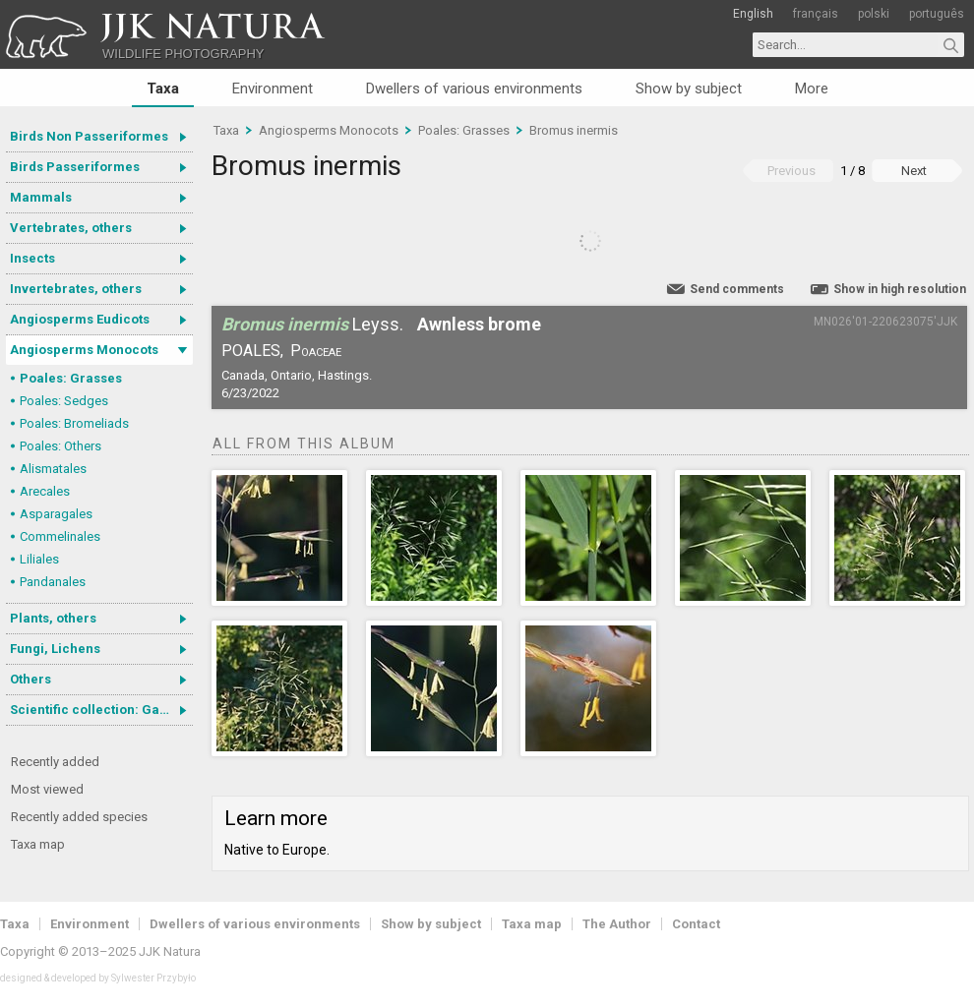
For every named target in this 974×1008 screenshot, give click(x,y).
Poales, (252, 350)
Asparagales (56, 513)
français (815, 14)
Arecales (45, 491)
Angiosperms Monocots (84, 349)
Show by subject (689, 88)
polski (873, 14)
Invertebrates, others (76, 288)
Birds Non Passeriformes (89, 136)
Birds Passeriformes (75, 166)
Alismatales (53, 468)
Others (30, 679)
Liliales (39, 559)
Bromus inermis (573, 130)
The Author (616, 924)
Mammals (41, 197)
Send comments (737, 289)
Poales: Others (60, 446)
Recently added (55, 761)
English (753, 14)
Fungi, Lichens (55, 648)
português (936, 14)
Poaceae (315, 350)
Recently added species (79, 816)
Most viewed (47, 789)
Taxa (163, 88)
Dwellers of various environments (474, 88)
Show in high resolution (899, 289)
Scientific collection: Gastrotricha (101, 709)
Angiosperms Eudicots (80, 319)
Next (914, 170)
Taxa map (38, 844)
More (811, 88)
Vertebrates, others (71, 227)
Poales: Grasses (71, 378)
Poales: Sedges (64, 400)
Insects (32, 258)
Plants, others (53, 618)
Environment (272, 88)
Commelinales (60, 536)
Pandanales (53, 581)
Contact (696, 924)
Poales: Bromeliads (74, 423)
